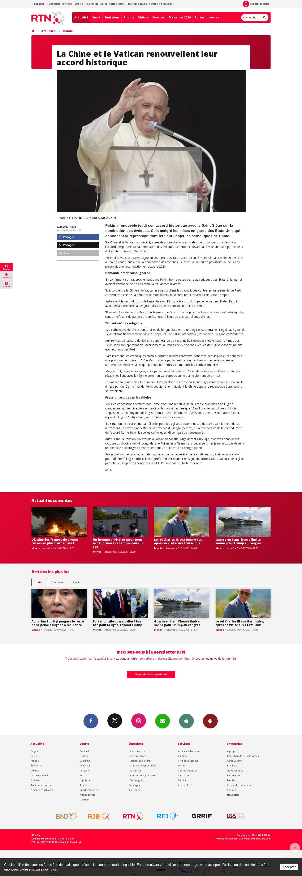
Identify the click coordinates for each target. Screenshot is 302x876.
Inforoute (67, 4)
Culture (35, 770)
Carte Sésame (117, 4)
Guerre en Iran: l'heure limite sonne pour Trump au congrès (239, 541)
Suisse (34, 755)
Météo (181, 765)
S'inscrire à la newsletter (151, 674)
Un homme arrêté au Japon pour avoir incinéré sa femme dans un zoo (118, 543)
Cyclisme (85, 770)
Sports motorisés (89, 789)
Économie (36, 765)
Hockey (84, 755)
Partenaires (233, 775)
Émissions (112, 17)
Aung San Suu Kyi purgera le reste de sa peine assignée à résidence (57, 623)
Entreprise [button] (53, 4)
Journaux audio (39, 775)
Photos (129, 17)
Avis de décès (185, 785)
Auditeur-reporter (256, 4)
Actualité (81, 17)
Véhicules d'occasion (160, 4)
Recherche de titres (140, 760)
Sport (96, 17)
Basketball (85, 760)
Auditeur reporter (41, 785)
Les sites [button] (38, 4)
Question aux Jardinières (143, 775)
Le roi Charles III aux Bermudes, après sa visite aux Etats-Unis (178, 541)
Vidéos (143, 17)
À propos (232, 751)
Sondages (134, 785)
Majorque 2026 (180, 17)
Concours (134, 789)
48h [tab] (40, 582)
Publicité (232, 765)
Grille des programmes (142, 765)
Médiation (232, 780)
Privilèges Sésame (137, 4)
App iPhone (186, 721)
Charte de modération (239, 785)
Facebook (90, 721)
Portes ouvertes (207, 17)
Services (158, 17)
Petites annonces (187, 770)
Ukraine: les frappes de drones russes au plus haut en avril (54, 541)
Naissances (92, 4)
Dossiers (35, 780)
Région (35, 751)
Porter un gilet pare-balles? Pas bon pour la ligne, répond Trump (117, 623)
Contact (231, 789)
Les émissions (136, 751)
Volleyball (85, 765)
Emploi (182, 780)
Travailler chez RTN (237, 770)
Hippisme (85, 780)
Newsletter (233, 794)
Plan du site (76, 842)
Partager (66, 237)
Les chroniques (137, 755)
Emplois (78, 4)
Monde (67, 31)
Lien (64, 253)
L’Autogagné (136, 780)
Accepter (289, 867)
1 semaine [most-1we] (58, 582)
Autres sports (87, 794)
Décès (103, 4)
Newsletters (162, 721)
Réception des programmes (243, 755)
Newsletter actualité (42, 789)
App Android (210, 721)
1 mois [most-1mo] (76, 582)
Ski (81, 775)
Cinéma (182, 755)
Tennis (83, 785)
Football (84, 751)
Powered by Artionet (226, 838)
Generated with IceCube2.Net (255, 838)
